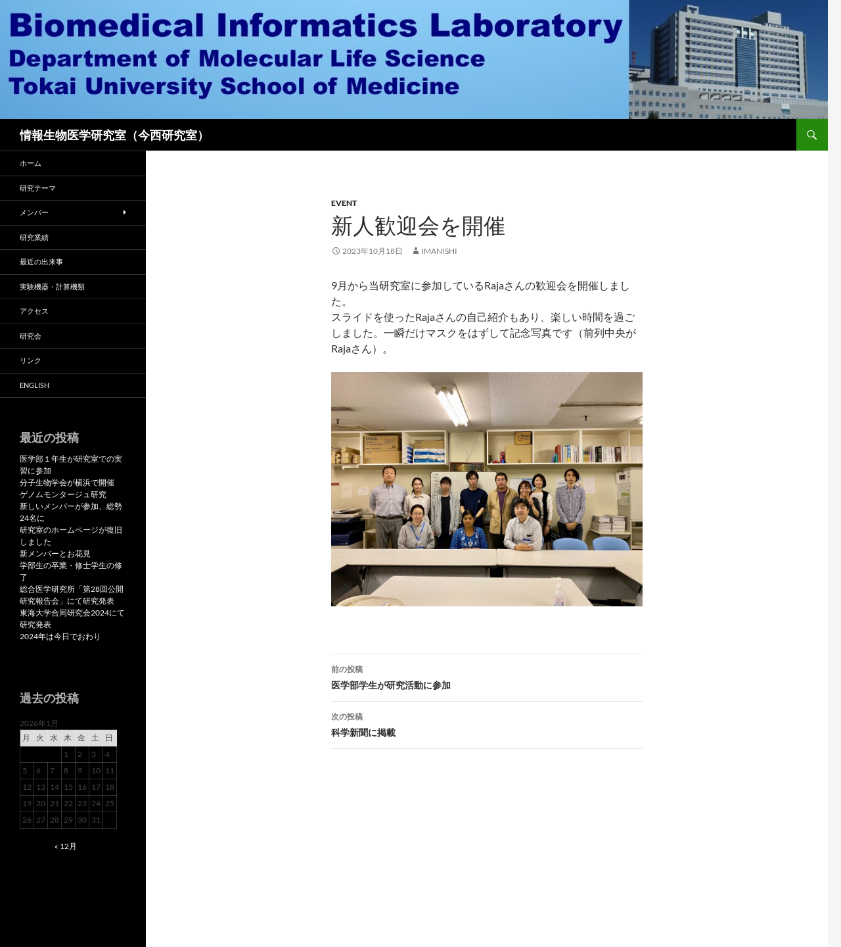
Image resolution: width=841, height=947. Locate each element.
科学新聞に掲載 (487, 723)
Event (344, 203)
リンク (30, 360)
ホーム (30, 162)
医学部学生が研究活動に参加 (487, 676)
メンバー (34, 212)
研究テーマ (38, 187)
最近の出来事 (41, 261)
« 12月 (66, 846)
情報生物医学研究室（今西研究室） (114, 135)
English (34, 385)
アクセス (34, 310)
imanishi (439, 251)
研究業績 (34, 237)
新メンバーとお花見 (55, 553)
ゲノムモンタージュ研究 (63, 494)
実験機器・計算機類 (52, 286)
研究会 (30, 335)
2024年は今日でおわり (60, 636)
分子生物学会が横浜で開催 (67, 482)
